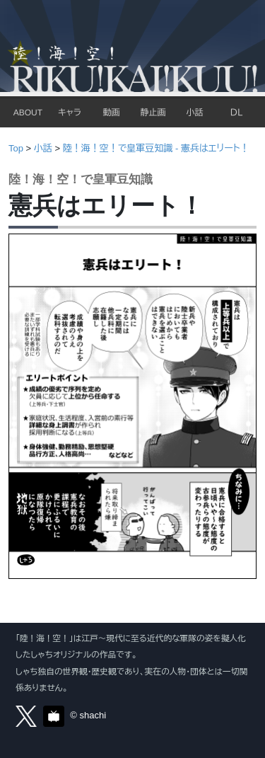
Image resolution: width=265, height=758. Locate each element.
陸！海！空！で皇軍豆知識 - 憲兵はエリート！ (156, 148)
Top (15, 148)
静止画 (152, 112)
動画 (110, 112)
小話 (194, 112)
